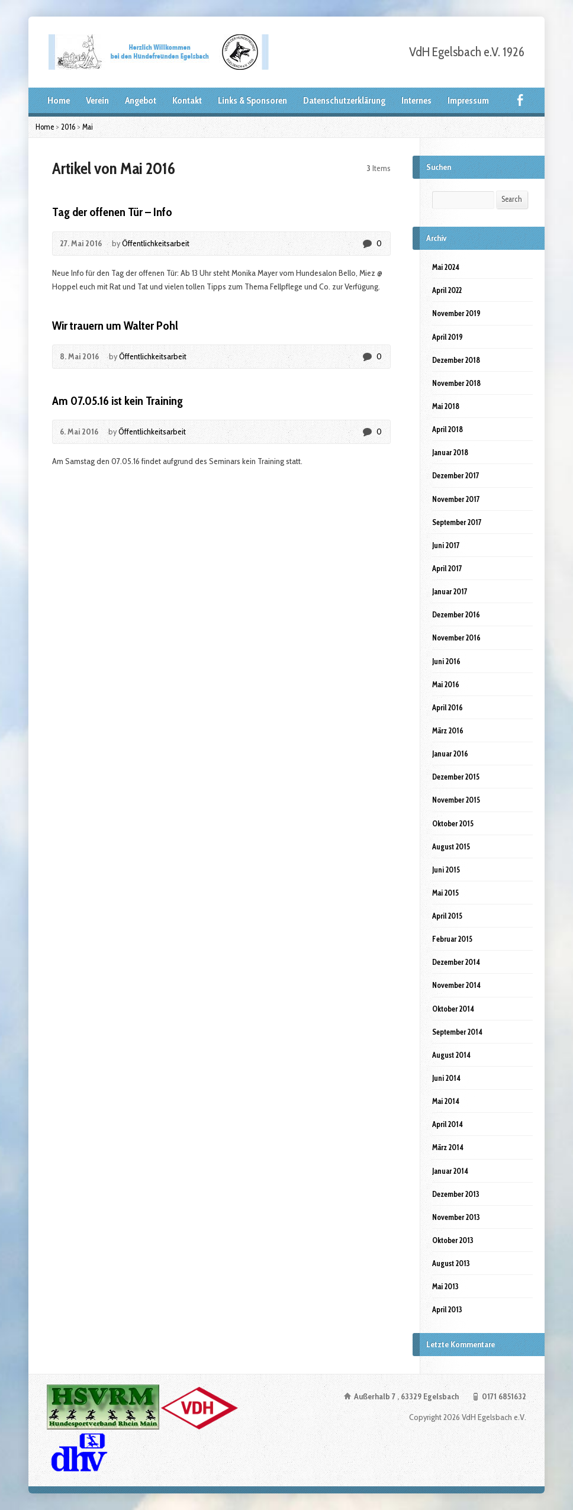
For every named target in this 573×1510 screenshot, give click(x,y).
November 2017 (456, 499)
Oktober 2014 (453, 1008)
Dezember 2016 (456, 614)
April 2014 (447, 1124)
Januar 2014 (450, 1171)
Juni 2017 (446, 545)
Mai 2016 (445, 684)
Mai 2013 (445, 1286)
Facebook (520, 100)
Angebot (140, 100)
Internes (416, 100)
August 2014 (451, 1055)
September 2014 (457, 1031)
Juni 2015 (446, 869)
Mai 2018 (445, 406)
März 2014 (447, 1147)
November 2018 (456, 383)
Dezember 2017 (455, 475)
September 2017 (457, 522)
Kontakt (187, 100)
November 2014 (456, 985)
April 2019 (447, 337)
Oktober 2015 (453, 823)
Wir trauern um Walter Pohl (115, 325)
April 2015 (447, 915)
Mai (87, 126)
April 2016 (447, 707)
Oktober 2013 (453, 1240)
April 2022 (447, 290)
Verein (97, 100)
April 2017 (447, 568)
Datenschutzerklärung (344, 100)
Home (58, 100)
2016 (68, 126)
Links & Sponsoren (252, 100)
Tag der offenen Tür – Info (112, 212)
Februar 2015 (452, 939)
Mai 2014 (445, 1101)
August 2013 (451, 1263)
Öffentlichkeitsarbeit (155, 243)
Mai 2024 (445, 267)
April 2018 (447, 429)
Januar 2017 (450, 591)
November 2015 (456, 799)
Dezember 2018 (456, 360)
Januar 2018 (450, 452)
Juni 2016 (446, 661)
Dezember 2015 (455, 776)
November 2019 (456, 313)
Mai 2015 (445, 892)
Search (511, 199)
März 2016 (447, 730)
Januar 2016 (450, 753)
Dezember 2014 (456, 962)
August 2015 (451, 846)
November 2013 (456, 1217)
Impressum (468, 100)
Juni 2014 (446, 1078)
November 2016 (456, 637)
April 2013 (447, 1309)
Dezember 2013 (455, 1194)
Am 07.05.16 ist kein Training (117, 401)
